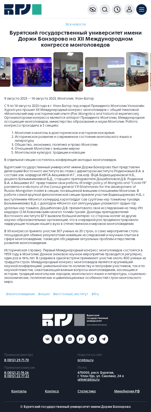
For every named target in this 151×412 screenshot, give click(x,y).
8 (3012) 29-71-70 (16, 360)
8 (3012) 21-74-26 (16, 372)
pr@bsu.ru (85, 360)
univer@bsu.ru (88, 379)
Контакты (19, 391)
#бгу (95, 294)
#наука (44, 294)
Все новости (75, 24)
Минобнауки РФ (127, 391)
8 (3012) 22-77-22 (16, 376)
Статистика (87, 391)
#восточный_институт (70, 294)
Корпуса (52, 391)
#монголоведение (20, 294)
